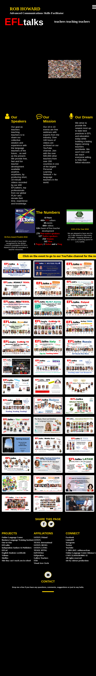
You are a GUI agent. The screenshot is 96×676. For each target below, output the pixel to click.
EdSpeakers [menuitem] (39, 555)
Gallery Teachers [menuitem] (41, 558)
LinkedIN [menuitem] (70, 540)
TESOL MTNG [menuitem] (40, 550)
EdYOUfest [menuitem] (39, 553)
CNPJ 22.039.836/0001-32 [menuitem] (77, 555)
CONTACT (48, 581)
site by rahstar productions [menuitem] (77, 560)
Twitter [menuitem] (69, 545)
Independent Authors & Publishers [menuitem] (16, 548)
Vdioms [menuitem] (5, 555)
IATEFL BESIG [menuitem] (41, 545)
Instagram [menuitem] (70, 542)
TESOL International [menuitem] (43, 542)
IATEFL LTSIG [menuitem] (40, 548)
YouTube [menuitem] (69, 548)
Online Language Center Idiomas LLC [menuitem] (80, 553)
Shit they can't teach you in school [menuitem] (16, 560)
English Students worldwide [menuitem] (14, 553)
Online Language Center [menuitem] (12, 537)
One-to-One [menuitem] (7, 542)
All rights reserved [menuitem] (74, 558)
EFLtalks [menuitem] (6, 545)
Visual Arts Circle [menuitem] (41, 563)
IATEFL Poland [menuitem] (40, 537)
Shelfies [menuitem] (5, 558)
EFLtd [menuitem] (4, 550)
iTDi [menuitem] (36, 560)
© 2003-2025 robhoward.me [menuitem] (78, 550)
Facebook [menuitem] (70, 537)
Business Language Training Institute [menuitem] (16, 540)
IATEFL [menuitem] (37, 540)
